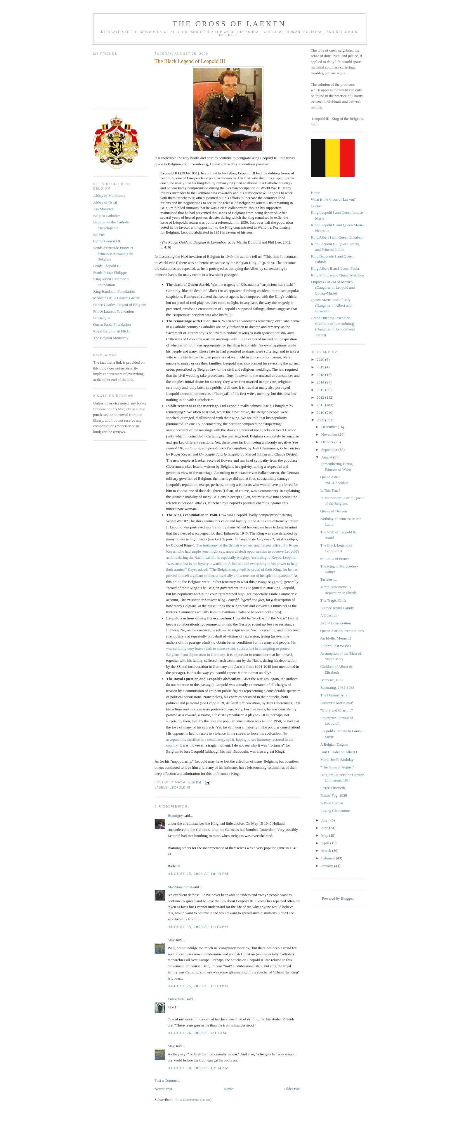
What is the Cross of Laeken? (333, 199)
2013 (321, 390)
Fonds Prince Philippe (110, 272)
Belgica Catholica (106, 215)
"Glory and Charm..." (336, 710)
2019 (321, 367)
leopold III (180, 787)
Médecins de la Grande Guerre (116, 298)
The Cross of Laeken (229, 24)
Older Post (292, 1089)
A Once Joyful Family (337, 608)
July (325, 820)
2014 (321, 382)
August (327, 457)
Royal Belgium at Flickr (111, 331)
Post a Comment (167, 1080)
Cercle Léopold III (107, 241)
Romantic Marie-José (336, 702)
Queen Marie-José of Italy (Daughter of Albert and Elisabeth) (331, 305)
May (171, 940)
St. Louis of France (334, 558)
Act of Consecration (335, 623)
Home (228, 1089)
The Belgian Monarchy (111, 338)
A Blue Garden (331, 803)
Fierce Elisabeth (332, 788)
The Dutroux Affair (335, 695)
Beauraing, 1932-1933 (337, 687)
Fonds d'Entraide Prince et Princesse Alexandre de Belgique (113, 253)
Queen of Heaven (333, 511)
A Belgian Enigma (334, 744)
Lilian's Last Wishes (335, 646)
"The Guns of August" (337, 767)
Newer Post (163, 1089)
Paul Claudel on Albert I (338, 752)
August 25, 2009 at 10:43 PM (198, 873)
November (329, 434)
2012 (321, 397)
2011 (321, 405)
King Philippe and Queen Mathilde (337, 275)
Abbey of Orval (105, 202)
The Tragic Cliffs (333, 600)
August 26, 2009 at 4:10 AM (197, 1033)
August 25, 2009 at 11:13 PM (198, 926)
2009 (321, 420)
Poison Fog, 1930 (333, 795)
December (329, 427)
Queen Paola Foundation (112, 324)
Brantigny (175, 815)
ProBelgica (101, 318)
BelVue (99, 234)
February (328, 858)
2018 (321, 374)
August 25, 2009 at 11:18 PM (198, 986)
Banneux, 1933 (331, 680)
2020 (321, 359)
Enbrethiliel (176, 999)
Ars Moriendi (103, 209)
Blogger (347, 898)
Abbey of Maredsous (109, 195)
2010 (321, 412)
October (327, 442)
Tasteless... (328, 579)
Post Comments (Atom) (194, 1099)
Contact (316, 206)
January (327, 865)
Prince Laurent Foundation (113, 311)
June (325, 828)
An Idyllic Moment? (335, 638)
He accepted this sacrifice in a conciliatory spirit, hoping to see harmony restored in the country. (229, 739)
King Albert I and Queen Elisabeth (337, 237)
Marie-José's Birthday (336, 759)
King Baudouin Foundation (114, 291)
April (325, 843)
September (330, 449)
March (326, 850)
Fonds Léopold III (107, 266)
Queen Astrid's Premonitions (342, 630)
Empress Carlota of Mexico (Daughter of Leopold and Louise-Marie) (333, 287)
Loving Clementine (335, 810)
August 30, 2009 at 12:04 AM (198, 1068)
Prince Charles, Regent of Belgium (119, 304)
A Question (328, 615)
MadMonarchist (180, 887)
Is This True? (330, 490)
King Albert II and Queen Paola (335, 268)
